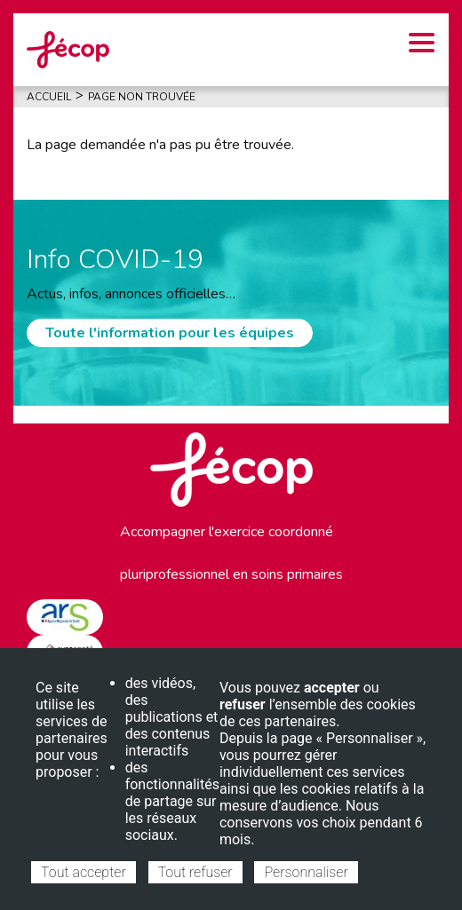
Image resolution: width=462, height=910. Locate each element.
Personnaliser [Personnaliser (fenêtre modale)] (305, 872)
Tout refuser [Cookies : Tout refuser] (195, 872)
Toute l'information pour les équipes (169, 333)
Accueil (49, 97)
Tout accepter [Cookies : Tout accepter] (83, 872)
